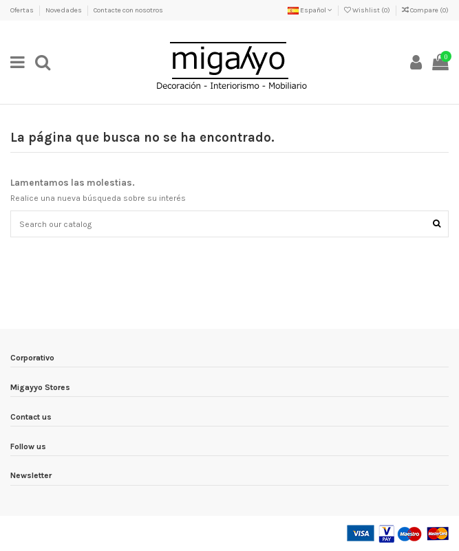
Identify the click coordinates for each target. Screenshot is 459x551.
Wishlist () (368, 10)
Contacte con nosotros (128, 10)
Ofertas (22, 10)
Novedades (64, 10)
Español (310, 10)
